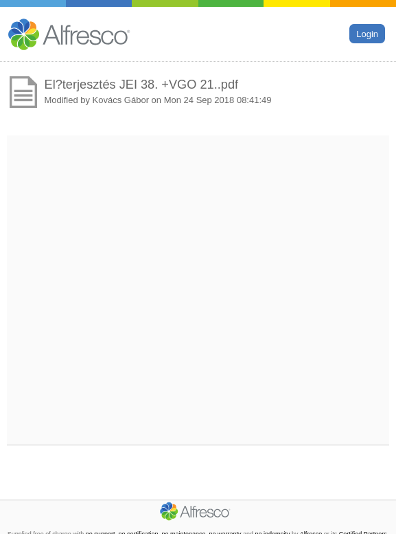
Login (367, 33)
